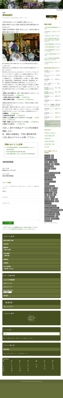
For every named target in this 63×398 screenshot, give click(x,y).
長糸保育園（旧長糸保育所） (52, 212)
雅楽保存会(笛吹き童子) (8, 161)
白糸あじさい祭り (50, 35)
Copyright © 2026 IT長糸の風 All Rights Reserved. (31, 381)
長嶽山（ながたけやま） (51, 160)
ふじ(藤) (47, 170)
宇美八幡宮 (47, 157)
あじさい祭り (48, 203)
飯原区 (55, 192)
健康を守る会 (53, 190)
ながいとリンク (7, 283)
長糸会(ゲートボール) (50, 214)
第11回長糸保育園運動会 (52, 27)
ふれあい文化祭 (48, 179)
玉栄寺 (52, 199)
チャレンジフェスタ (49, 216)
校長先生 (57, 164)
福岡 (46, 194)
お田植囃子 (47, 218)
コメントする (24, 17)
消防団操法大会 (55, 218)
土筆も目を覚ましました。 (52, 62)
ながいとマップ (7, 286)
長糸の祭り (48, 138)
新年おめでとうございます (21, 169)
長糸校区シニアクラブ (50, 181)
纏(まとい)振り (48, 221)
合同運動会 (47, 168)
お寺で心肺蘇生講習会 (51, 54)
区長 (52, 164)
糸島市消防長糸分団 (49, 175)
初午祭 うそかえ (8, 268)
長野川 (56, 79)
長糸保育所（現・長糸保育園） (52, 173)
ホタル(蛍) (47, 199)
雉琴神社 (52, 197)
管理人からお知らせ (50, 133)
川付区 (50, 162)
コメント (5, 203)
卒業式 (57, 201)
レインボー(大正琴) (49, 201)
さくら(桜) (54, 188)
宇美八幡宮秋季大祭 (12, 151)
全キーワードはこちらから (50, 222)
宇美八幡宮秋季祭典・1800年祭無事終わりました (20, 147)
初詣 (57, 216)
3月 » (7, 374)
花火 (56, 199)
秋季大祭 (47, 197)
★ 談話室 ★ (48, 124)
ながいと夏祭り (48, 192)
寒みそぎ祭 (7, 249)
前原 (55, 194)
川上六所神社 (7, 266)
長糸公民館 (47, 164)
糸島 (52, 157)
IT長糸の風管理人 (15, 17)
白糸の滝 (53, 168)
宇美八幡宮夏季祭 (50, 47)
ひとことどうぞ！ (8, 306)
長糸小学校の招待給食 (21, 175)
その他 (47, 147)
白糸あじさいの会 (49, 166)
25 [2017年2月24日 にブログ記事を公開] (36, 368)
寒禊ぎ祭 (50, 194)
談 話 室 (57, 71)
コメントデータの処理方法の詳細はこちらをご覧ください (18, 229)
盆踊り (58, 214)
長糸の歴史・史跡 (50, 144)
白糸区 (55, 162)
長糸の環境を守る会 (49, 186)
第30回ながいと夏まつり (52, 31)
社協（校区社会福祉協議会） (52, 207)
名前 (4, 191)
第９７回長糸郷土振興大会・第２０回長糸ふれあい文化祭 (52, 39)
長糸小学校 (47, 155)
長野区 (46, 162)
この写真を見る (19, 95)
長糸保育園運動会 (50, 44)
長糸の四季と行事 (8, 240)
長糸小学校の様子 (50, 141)
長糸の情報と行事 (50, 135)
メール (5, 197)
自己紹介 (5, 295)
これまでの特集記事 (9, 279)
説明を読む (6, 349)
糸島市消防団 (48, 188)
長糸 (52, 155)
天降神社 (5, 263)
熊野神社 (47, 184)
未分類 (3, 12)
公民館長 (47, 190)
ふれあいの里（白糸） (50, 177)
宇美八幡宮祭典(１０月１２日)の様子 (16, 153)
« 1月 (4, 374)
